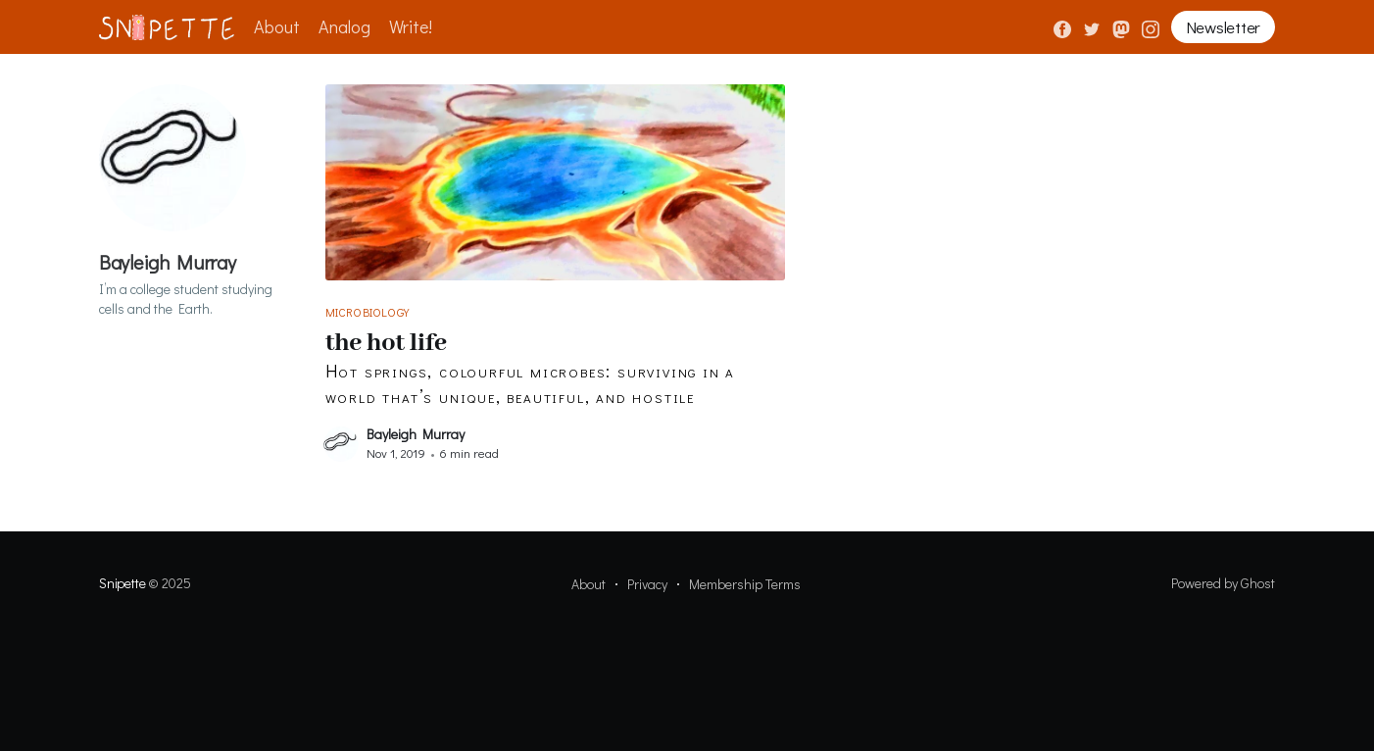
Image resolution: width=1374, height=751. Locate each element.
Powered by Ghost (1223, 583)
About (277, 26)
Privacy (647, 584)
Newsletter (1223, 27)
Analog (344, 26)
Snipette (122, 583)
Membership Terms (745, 584)
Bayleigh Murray (416, 434)
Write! (410, 26)
